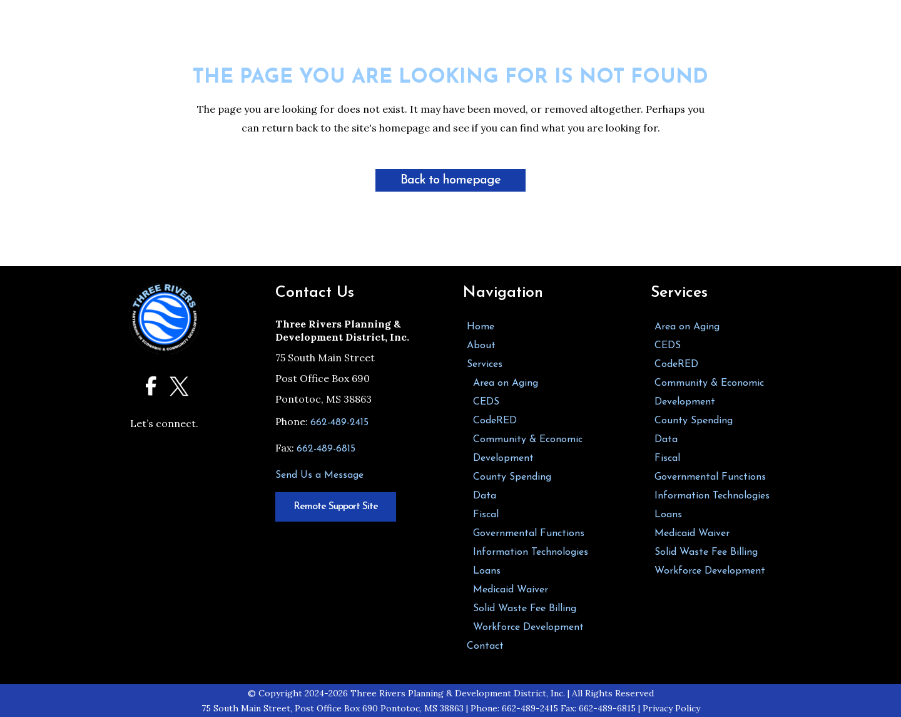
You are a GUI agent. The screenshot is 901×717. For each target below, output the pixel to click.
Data (484, 496)
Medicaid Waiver (510, 590)
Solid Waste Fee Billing (524, 609)
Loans (487, 571)
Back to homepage (450, 180)
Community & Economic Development (528, 449)
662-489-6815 (326, 449)
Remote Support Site (335, 507)
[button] (614, 36)
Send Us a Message (319, 475)
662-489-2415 (339, 423)
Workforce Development (528, 627)
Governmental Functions (528, 534)
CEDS (486, 402)
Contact (485, 646)
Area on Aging (505, 383)
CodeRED (495, 421)
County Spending (512, 477)
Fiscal (486, 515)
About (481, 346)
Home (480, 327)
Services (484, 364)
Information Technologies (530, 552)
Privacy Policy (671, 708)
